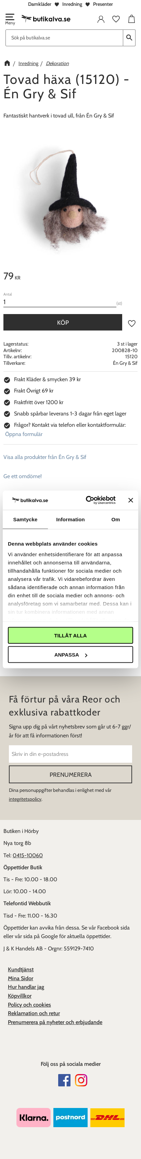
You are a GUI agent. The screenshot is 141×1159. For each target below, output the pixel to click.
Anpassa (70, 655)
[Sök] (129, 37)
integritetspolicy (25, 799)
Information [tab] (70, 519)
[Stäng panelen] (130, 500)
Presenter (103, 4)
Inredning (72, 4)
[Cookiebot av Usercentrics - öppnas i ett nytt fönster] (87, 500)
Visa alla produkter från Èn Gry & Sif (44, 457)
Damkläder (39, 4)
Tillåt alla (70, 635)
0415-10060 (28, 855)
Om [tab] (115, 519)
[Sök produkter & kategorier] (64, 37)
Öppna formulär (23, 434)
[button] (9, 19)
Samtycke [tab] (25, 519)
